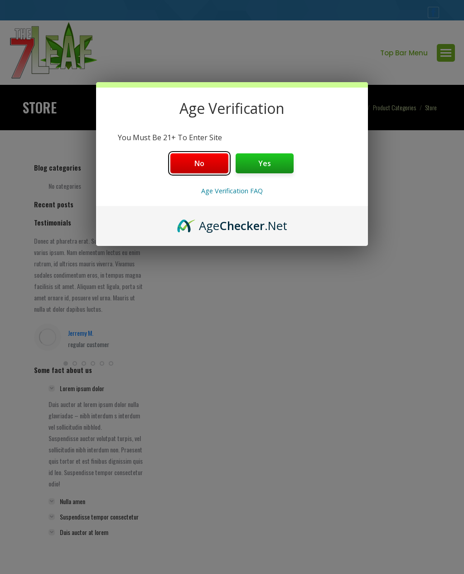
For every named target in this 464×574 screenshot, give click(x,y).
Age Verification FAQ (232, 190)
